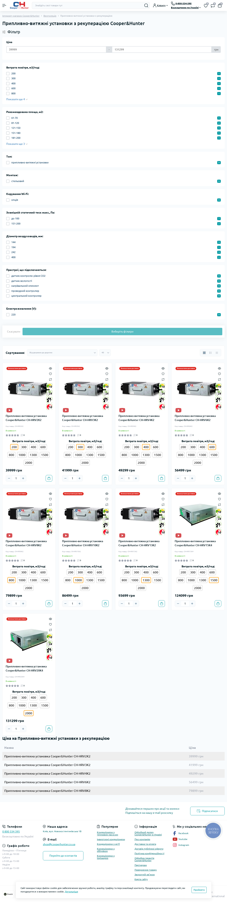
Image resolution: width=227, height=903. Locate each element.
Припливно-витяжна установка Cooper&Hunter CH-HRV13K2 (138, 543)
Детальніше (71, 891)
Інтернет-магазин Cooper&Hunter (21, 15)
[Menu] (4, 5)
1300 (33, 455)
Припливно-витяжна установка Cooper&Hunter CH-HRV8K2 (26, 543)
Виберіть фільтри (122, 331)
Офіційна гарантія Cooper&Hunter (144, 859)
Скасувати (13, 331)
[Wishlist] (50, 373)
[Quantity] (16, 478)
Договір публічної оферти (149, 848)
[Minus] (9, 478)
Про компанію (142, 839)
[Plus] (23, 478)
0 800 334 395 (11, 831)
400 (33, 447)
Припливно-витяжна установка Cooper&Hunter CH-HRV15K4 (195, 543)
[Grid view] (204, 353)
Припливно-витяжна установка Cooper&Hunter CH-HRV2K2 (26, 418)
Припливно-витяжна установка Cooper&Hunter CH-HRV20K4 (26, 668)
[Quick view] (50, 368)
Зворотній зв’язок (145, 874)
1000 (21, 455)
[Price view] (217, 353)
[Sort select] (62, 352)
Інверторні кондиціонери (111, 839)
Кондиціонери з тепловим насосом (107, 833)
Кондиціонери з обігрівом (106, 849)
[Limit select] (105, 352)
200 (70, 447)
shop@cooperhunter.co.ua (59, 844)
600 (43, 447)
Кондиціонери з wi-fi (108, 844)
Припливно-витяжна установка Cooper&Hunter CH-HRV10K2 (82, 543)
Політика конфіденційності (149, 853)
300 (23, 447)
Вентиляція (49, 15)
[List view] (211, 353)
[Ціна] (56, 49)
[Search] (146, 5)
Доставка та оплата (145, 844)
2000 (28, 462)
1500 (44, 455)
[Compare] (50, 379)
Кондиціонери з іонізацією (106, 856)
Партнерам (141, 865)
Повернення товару (146, 870)
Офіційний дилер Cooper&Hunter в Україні (148, 833)
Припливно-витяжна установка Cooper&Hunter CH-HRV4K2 (138, 418)
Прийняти (199, 890)
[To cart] (49, 478)
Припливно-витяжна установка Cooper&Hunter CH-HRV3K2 (82, 418)
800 (11, 455)
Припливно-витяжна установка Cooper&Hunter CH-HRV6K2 (195, 418)
